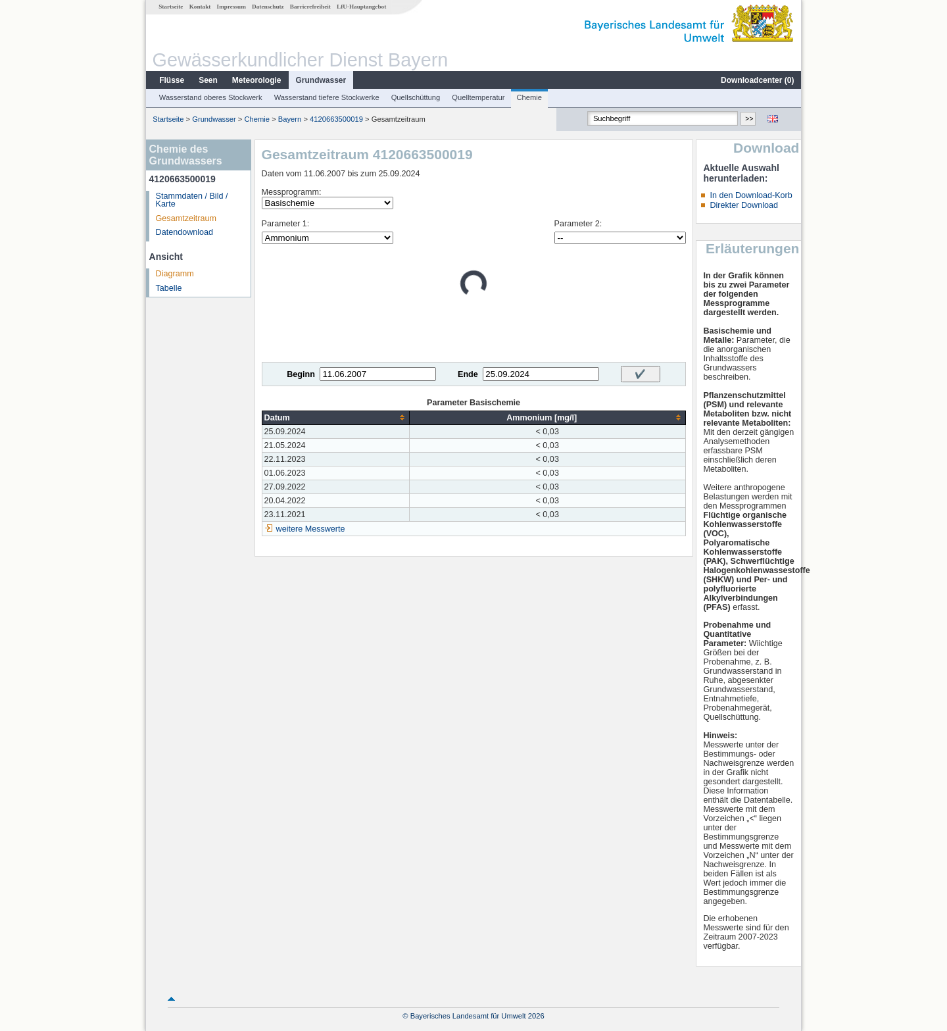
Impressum (231, 6)
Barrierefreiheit (310, 6)
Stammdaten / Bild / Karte (192, 200)
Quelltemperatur (478, 97)
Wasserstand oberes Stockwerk (210, 97)
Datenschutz (268, 6)
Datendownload (185, 232)
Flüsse (171, 80)
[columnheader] (335, 417)
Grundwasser (321, 80)
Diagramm (175, 273)
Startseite (170, 6)
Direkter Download (744, 205)
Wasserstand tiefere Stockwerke (326, 97)
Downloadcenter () (757, 80)
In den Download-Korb (751, 195)
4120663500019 (336, 119)
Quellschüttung (416, 97)
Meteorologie (256, 80)
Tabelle (169, 288)
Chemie (530, 97)
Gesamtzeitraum (186, 218)
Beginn (301, 374)
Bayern (289, 119)
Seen (208, 80)
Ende (468, 374)
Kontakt (200, 6)
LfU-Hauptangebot (361, 6)
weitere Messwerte (310, 529)
